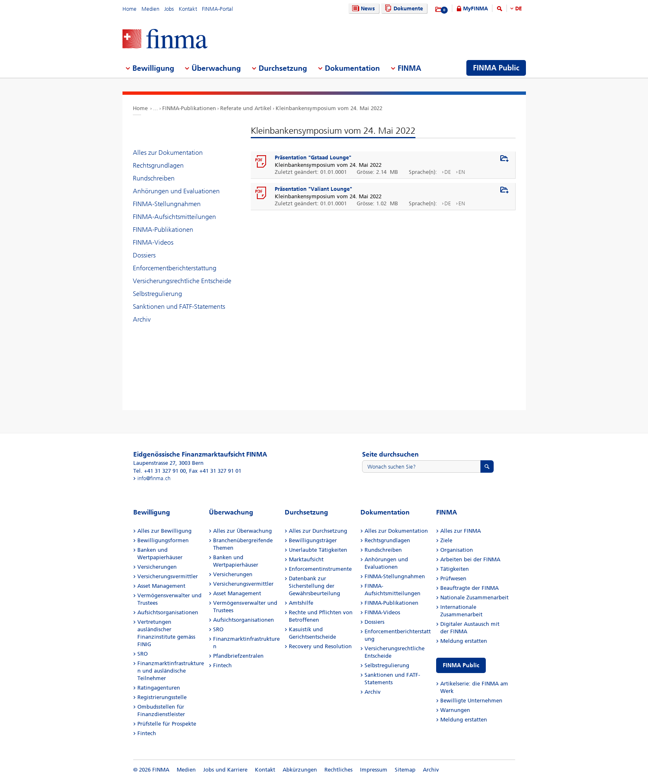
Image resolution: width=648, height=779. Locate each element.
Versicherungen (157, 567)
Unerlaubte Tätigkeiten (318, 550)
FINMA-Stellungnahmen (167, 204)
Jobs (169, 9)
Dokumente (403, 8)
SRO (142, 654)
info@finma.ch (153, 478)
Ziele (446, 540)
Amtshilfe (301, 603)
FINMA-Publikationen (189, 108)
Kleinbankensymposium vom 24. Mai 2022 (329, 108)
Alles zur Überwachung (242, 531)
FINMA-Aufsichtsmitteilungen (174, 217)
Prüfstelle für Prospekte (166, 724)
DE (518, 8)
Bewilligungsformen (163, 540)
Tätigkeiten (454, 569)
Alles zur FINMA (460, 531)
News (362, 8)
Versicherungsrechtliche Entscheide (182, 281)
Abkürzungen (300, 770)
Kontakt (188, 9)
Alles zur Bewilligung (164, 531)
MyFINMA (475, 8)
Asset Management (161, 586)
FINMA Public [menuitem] (496, 67)
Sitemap (405, 770)
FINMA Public (461, 665)
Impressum (373, 770)
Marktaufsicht (306, 559)
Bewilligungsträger (313, 540)
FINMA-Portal (217, 9)
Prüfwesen (453, 578)
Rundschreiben (154, 178)
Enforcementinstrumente (320, 569)
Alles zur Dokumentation (168, 152)
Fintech (146, 733)
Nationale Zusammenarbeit (474, 597)
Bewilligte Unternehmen (471, 700)
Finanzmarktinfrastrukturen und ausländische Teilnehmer (170, 670)
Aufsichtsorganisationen (167, 612)
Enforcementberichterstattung (174, 268)
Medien (150, 9)
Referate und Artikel (245, 108)
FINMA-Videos (153, 242)
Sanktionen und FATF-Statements (179, 306)
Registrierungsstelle (162, 697)
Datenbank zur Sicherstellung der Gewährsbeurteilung (314, 585)
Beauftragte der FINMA (469, 588)
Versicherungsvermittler (167, 576)
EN (461, 172)
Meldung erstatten (463, 641)
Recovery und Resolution (320, 646)
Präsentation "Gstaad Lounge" (313, 157)
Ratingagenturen (158, 688)
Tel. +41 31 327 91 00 (159, 471)
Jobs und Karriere (225, 770)
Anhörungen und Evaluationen (176, 191)
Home (129, 9)
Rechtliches (338, 770)
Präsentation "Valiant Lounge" (313, 189)
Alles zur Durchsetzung (318, 531)
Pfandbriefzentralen (238, 656)
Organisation (456, 550)
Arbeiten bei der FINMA (470, 559)
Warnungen (455, 710)
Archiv (142, 319)
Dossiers (144, 255)
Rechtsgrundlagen (158, 165)
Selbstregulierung (157, 294)
